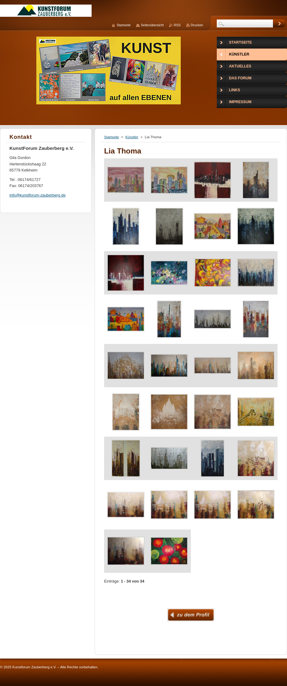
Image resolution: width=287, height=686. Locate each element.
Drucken (197, 25)
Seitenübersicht (152, 25)
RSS (177, 25)
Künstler (131, 137)
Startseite (111, 137)
